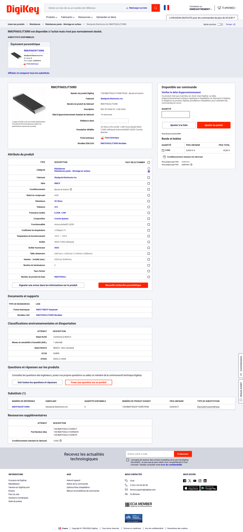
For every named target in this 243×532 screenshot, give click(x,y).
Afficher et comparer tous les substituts (28, 73)
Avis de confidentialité (171, 464)
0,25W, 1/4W (60, 213)
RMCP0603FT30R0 (34, 50)
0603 (56, 248)
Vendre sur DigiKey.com (19, 487)
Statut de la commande (77, 484)
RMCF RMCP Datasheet (47, 310)
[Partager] (230, 24)
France (63, 528)
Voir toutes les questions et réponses (37, 382)
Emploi (11, 491)
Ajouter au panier (214, 125)
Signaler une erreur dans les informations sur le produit (48, 285)
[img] (23, 10)
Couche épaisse (61, 218)
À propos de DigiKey (17, 480)
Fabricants (66, 17)
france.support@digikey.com (140, 490)
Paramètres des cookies (177, 528)
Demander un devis (106, 17)
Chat (129, 481)
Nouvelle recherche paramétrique (123, 285)
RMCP (57, 183)
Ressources (84, 17)
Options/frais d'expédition (78, 487)
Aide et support (73, 480)
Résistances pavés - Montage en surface (63, 24)
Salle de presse (15, 501)
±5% (56, 207)
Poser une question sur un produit (88, 382)
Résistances (35, 24)
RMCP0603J (60, 277)
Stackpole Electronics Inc (112, 99)
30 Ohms (58, 201)
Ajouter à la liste (179, 125)
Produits (50, 17)
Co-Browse (132, 494)
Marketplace (13, 484)
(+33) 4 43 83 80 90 (136, 485)
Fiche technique (110, 138)
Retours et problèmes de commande (83, 491)
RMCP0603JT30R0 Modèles (113, 143)
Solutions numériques (18, 498)
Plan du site (13, 494)
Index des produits (16, 24)
